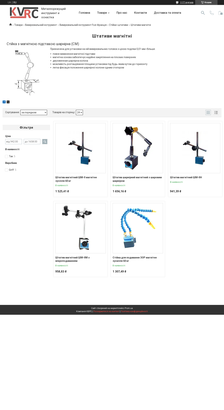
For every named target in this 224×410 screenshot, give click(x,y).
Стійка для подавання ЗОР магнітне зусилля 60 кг (135, 259)
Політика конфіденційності (134, 311)
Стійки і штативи (118, 25)
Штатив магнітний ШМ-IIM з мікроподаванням (72, 259)
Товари (102, 12)
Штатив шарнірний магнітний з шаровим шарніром (137, 179)
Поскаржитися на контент (106, 311)
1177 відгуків (186, 2)
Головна (84, 12)
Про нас (121, 12)
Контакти (140, 12)
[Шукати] (202, 12)
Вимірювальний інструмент (41, 25)
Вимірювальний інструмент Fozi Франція (83, 25)
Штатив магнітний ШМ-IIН (186, 177)
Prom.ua (129, 308)
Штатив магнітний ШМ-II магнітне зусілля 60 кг (76, 179)
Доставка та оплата (167, 12)
